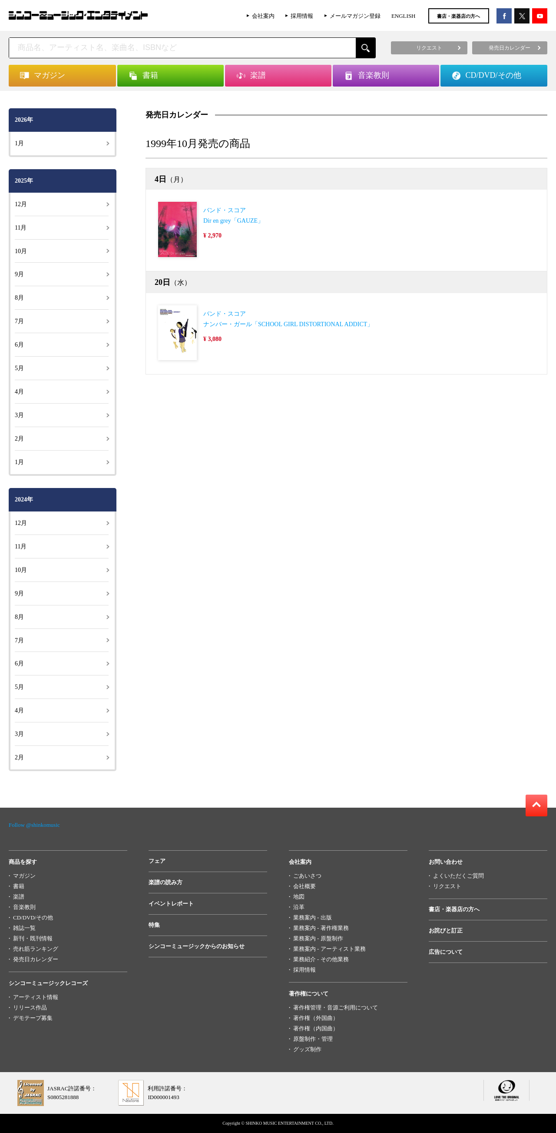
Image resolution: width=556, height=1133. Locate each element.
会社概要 (304, 886)
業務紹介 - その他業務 (321, 959)
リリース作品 (30, 1007)
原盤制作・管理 (313, 1039)
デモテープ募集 (33, 1018)
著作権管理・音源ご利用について (335, 1007)
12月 (21, 204)
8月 (19, 297)
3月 (19, 415)
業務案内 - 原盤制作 (318, 938)
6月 (19, 344)
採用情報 (302, 16)
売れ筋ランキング (35, 949)
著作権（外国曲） (315, 1018)
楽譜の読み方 (165, 882)
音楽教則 (24, 907)
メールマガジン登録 (355, 16)
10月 (21, 251)
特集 (154, 925)
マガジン (24, 875)
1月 (19, 143)
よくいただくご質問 (458, 875)
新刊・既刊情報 (33, 938)
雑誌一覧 (24, 928)
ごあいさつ (307, 875)
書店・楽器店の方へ (458, 16)
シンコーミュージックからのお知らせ (197, 946)
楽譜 (18, 896)
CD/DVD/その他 (33, 917)
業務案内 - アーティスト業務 (329, 949)
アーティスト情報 (35, 997)
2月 (19, 438)
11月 (20, 227)
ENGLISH (403, 16)
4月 (19, 391)
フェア (157, 861)
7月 (19, 321)
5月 (19, 368)
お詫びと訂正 (446, 930)
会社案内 (263, 16)
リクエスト (447, 886)
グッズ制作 (307, 1049)
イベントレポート (171, 903)
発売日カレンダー (35, 959)
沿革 (298, 907)
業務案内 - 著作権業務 (321, 928)
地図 (298, 896)
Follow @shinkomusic (34, 825)
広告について (446, 952)
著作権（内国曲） (315, 1028)
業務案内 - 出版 (312, 917)
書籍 (18, 886)
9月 (19, 274)
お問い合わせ (446, 862)
